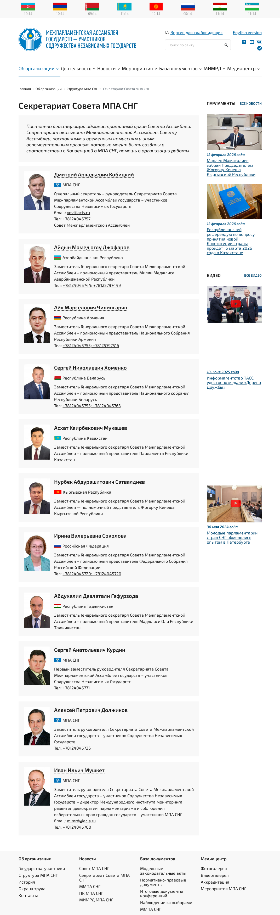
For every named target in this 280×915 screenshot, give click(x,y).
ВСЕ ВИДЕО (253, 275)
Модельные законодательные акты (163, 870)
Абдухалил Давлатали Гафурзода (96, 596)
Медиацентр (243, 68)
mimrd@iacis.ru (81, 820)
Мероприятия (139, 68)
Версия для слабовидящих (196, 32)
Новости (108, 68)
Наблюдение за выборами (166, 902)
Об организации (39, 68)
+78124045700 (77, 826)
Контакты (28, 895)
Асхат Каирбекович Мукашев (90, 428)
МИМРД (214, 68)
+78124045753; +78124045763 (92, 405)
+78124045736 (77, 747)
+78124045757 (76, 218)
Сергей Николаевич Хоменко (90, 367)
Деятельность (78, 68)
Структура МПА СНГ (82, 89)
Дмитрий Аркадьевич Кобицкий (94, 174)
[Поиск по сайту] (198, 45)
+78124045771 (76, 687)
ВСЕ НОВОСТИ (251, 103)
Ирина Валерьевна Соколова (90, 535)
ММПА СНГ (89, 886)
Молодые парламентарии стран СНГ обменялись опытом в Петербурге (232, 537)
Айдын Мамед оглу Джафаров (91, 247)
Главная (25, 89)
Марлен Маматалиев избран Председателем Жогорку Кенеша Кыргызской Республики (231, 167)
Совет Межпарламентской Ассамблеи (92, 224)
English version (247, 32)
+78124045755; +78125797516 (91, 345)
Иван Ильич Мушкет (79, 770)
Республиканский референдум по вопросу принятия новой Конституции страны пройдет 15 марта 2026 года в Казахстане (231, 241)
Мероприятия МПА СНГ (223, 888)
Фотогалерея (214, 868)
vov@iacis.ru (78, 212)
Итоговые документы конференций (161, 893)
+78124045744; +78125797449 (92, 285)
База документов (180, 68)
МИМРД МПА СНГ (96, 899)
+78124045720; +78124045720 (92, 573)
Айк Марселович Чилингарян (90, 307)
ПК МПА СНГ (91, 893)
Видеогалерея (215, 875)
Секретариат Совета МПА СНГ (104, 877)
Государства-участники (42, 868)
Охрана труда (32, 888)
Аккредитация (215, 881)
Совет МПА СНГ (94, 868)
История (27, 881)
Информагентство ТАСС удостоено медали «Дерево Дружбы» (234, 382)
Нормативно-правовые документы (163, 882)
